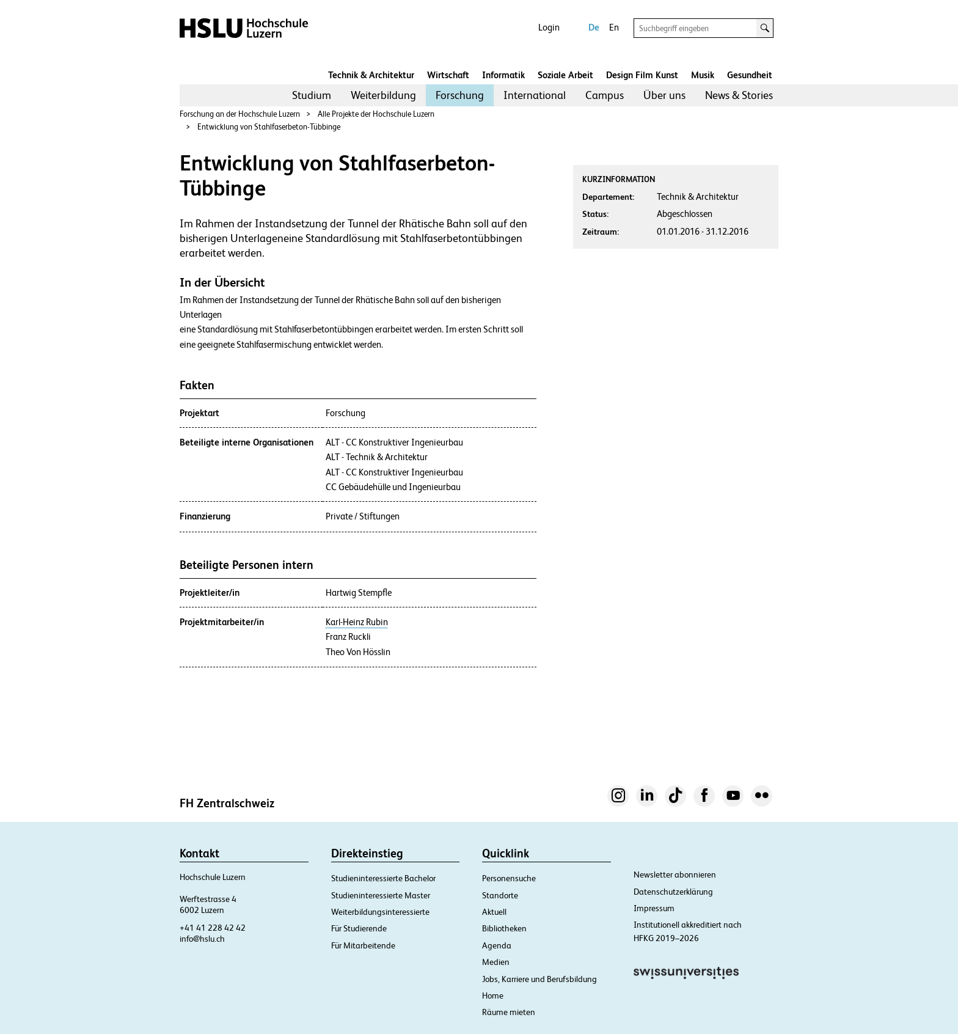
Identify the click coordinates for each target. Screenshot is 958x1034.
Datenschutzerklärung (673, 892)
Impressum (654, 908)
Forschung (460, 95)
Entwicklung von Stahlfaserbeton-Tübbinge (268, 126)
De (593, 27)
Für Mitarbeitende (363, 945)
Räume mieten (508, 1012)
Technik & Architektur (371, 75)
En (614, 27)
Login (549, 27)
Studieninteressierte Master (380, 895)
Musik (702, 75)
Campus (604, 95)
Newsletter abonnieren (675, 874)
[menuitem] (311, 95)
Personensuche (509, 878)
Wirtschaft (448, 75)
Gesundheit (749, 75)
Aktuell (494, 912)
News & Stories (739, 95)
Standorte (500, 895)
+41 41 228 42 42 (213, 928)
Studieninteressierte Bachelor (383, 878)
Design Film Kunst (642, 75)
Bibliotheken (504, 928)
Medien (496, 962)
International (534, 95)
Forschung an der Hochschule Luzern (240, 114)
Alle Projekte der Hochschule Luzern (376, 114)
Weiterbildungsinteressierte (380, 912)
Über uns (664, 95)
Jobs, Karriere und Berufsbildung (539, 979)
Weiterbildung (383, 95)
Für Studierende (359, 928)
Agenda (496, 945)
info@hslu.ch (202, 939)
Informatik (503, 75)
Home (492, 995)
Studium (311, 95)
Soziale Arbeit (565, 75)
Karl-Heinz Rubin (357, 622)
